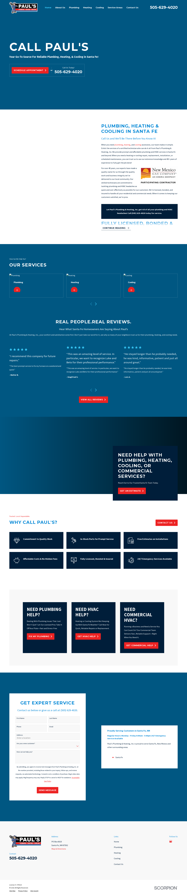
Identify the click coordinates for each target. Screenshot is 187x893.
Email (47, 727)
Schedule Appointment (30, 70)
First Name (17, 718)
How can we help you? (21, 752)
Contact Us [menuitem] (132, 7)
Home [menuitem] (48, 7)
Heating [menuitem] (87, 7)
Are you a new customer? (22, 743)
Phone (15, 727)
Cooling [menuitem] (100, 7)
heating (131, 144)
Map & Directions (58, 849)
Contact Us (118, 864)
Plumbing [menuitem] (74, 7)
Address (16, 735)
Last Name (49, 718)
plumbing (122, 144)
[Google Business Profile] (170, 841)
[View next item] (95, 390)
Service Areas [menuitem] (115, 7)
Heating (117, 853)
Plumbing (118, 847)
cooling (142, 144)
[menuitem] (12, 891)
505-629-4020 (164, 7)
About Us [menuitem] (60, 7)
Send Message (44, 790)
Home (116, 841)
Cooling (117, 858)
